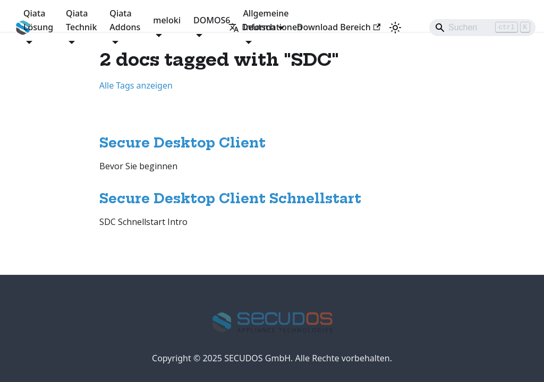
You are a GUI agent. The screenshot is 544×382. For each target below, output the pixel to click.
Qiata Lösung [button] (38, 20)
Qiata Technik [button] (81, 20)
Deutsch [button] (251, 27)
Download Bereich (338, 27)
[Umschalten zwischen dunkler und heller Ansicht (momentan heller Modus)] (395, 27)
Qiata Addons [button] (124, 20)
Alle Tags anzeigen (136, 85)
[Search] (482, 27)
